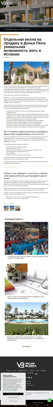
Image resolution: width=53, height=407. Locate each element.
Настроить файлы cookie (13, 397)
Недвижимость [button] (22, 370)
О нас (14, 370)
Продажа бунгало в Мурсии (38, 402)
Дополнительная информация (10, 390)
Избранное (30, 373)
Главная (8, 370)
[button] (37, 373)
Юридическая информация (27, 392)
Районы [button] (43, 370)
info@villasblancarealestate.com (26, 385)
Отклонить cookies (13, 401)
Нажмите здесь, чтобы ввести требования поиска (17, 29)
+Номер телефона (26, 383)
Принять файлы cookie (13, 393)
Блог (37, 370)
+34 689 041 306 (27, 381)
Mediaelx (30, 394)
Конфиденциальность (42, 392)
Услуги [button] (32, 370)
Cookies (35, 392)
